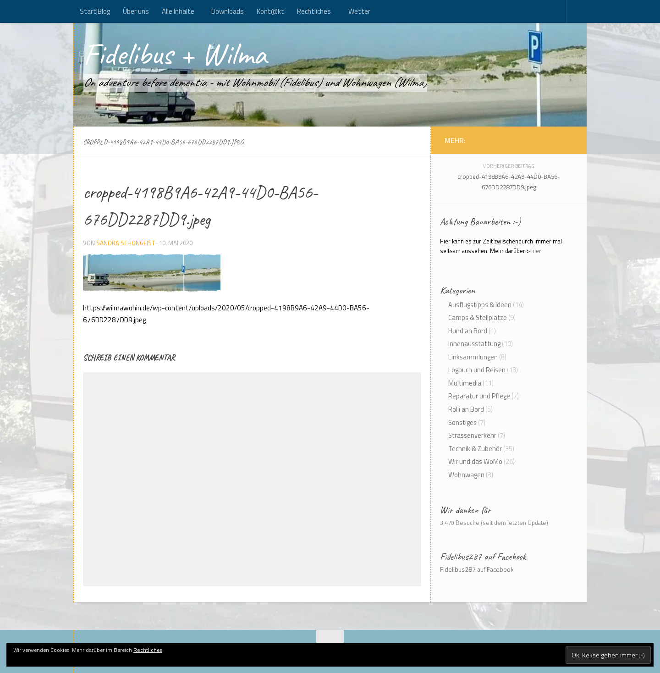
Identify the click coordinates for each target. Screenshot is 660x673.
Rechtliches (314, 11)
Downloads (227, 11)
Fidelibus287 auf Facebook (483, 557)
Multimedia (464, 383)
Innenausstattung (474, 343)
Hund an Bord (467, 330)
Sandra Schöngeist (125, 243)
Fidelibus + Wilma (175, 54)
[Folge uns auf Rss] (559, 139)
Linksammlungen (473, 357)
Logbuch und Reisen (477, 369)
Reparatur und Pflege (479, 396)
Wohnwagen (466, 474)
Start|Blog (95, 11)
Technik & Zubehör (475, 448)
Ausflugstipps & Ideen (480, 304)
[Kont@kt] (568, 139)
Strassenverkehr (472, 435)
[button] (151, 273)
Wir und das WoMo (475, 461)
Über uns (136, 11)
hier (536, 251)
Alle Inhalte (178, 11)
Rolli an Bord (466, 409)
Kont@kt (270, 11)
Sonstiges (462, 422)
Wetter (359, 11)
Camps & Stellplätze (477, 317)
